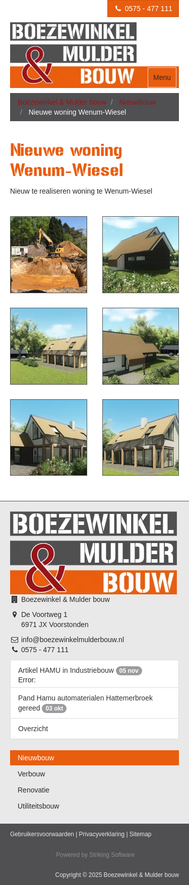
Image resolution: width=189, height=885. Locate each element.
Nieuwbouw (137, 102)
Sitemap (141, 834)
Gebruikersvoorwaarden (42, 834)
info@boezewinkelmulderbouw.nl (72, 640)
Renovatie (33, 790)
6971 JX (34, 625)
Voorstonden (69, 625)
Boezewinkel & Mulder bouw (62, 102)
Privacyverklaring (102, 834)
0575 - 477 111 (143, 9)
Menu (162, 77)
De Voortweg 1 (44, 614)
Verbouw (31, 774)
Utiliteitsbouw (38, 806)
